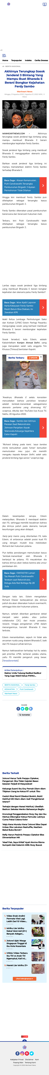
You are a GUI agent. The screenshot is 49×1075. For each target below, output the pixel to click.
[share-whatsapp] (26, 709)
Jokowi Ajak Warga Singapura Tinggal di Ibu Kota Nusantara (17, 943)
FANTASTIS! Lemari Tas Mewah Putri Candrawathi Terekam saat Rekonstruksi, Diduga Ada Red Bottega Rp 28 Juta (19, 580)
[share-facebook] (18, 709)
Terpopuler (16, 60)
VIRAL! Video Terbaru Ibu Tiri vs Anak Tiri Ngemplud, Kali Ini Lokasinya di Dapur (17, 956)
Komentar (24, 714)
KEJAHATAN (10, 689)
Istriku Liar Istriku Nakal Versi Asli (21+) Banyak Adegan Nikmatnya (17, 931)
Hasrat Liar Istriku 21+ (17, 965)
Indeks (28, 60)
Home (5, 60)
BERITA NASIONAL (12, 685)
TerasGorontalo (10, 660)
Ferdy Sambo (30, 685)
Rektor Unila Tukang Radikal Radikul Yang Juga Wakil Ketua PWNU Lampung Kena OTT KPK (22, 674)
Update (33, 358)
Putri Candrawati (26, 689)
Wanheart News (11, 694)
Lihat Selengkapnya (24, 979)
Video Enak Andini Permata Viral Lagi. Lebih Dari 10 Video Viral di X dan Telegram (18, 919)
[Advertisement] (24, 24)
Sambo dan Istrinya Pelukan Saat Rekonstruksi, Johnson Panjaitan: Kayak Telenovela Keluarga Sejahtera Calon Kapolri (20, 428)
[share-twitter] (22, 709)
